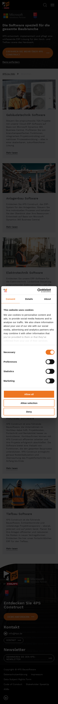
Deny (29, 411)
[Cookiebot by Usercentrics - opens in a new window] (41, 290)
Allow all (29, 394)
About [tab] (47, 299)
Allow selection (29, 403)
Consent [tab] (10, 299)
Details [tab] (29, 299)
